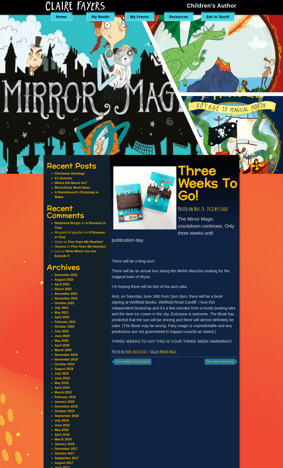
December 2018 (66, 406)
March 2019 (63, 392)
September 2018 (67, 416)
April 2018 (62, 434)
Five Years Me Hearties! (85, 241)
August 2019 (64, 369)
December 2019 (66, 354)
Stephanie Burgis (67, 223)
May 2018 (61, 430)
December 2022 (66, 275)
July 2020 (62, 331)
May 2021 (61, 312)
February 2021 (65, 322)
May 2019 (61, 383)
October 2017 (64, 453)
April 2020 (62, 345)
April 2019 (62, 387)
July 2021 (62, 307)
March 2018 (63, 439)
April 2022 (62, 284)
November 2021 (66, 298)
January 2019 (64, 401)
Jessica (60, 246)
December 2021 (66, 293)
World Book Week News (72, 187)
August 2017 (64, 462)
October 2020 (64, 326)
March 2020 (63, 350)
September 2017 (67, 458)
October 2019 (64, 364)
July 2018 (62, 420)
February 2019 (65, 397)
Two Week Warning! (220, 361)
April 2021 (62, 317)
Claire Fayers (78, 6)
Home (61, 16)
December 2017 (66, 448)
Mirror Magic (168, 352)
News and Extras (136, 352)
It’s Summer (63, 178)
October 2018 (64, 411)
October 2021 (64, 303)
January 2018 (64, 444)
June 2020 (62, 336)
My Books (100, 16)
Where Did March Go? (71, 183)
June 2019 (62, 378)
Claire (223, 209)
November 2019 (66, 359)
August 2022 (64, 279)
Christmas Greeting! (70, 173)
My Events (139, 16)
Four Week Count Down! (133, 361)
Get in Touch (217, 16)
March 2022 (63, 289)
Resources (178, 16)
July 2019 (62, 373)
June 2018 (62, 425)
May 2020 (61, 340)
